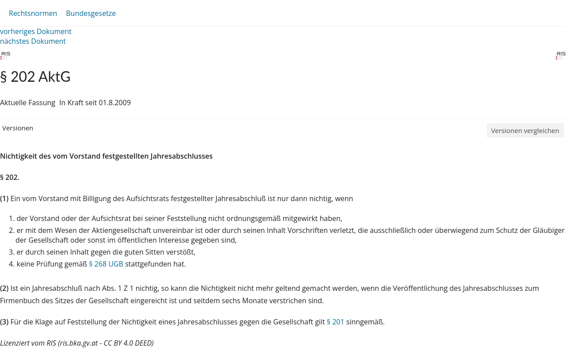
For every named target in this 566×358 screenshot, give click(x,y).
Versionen (17, 127)
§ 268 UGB (106, 264)
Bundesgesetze (91, 13)
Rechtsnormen (33, 13)
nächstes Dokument (33, 41)
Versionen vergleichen (525, 130)
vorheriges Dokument (36, 31)
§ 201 (335, 322)
